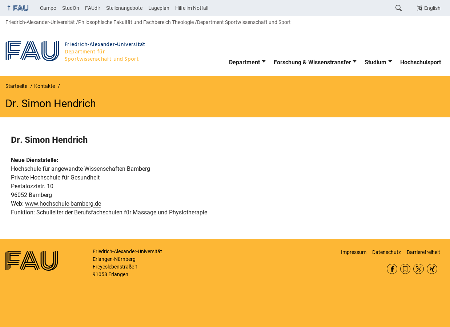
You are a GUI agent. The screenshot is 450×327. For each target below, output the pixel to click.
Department (244, 62)
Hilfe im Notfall (191, 8)
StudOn (70, 8)
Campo (48, 8)
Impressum (353, 252)
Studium (375, 62)
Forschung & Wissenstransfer (312, 62)
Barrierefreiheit (423, 252)
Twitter (418, 269)
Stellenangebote (124, 8)
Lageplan (158, 8)
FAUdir (92, 8)
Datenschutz (386, 252)
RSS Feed (405, 269)
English (432, 8)
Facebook (392, 269)
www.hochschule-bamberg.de (63, 203)
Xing (432, 269)
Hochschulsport (420, 62)
